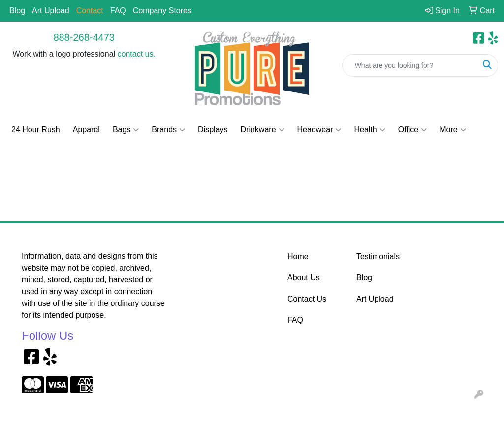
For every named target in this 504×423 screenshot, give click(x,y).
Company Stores (162, 10)
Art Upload (50, 10)
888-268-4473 (84, 37)
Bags (126, 130)
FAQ (118, 10)
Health (369, 130)
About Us (303, 277)
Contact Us (306, 299)
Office (412, 130)
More (453, 130)
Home (298, 256)
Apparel (86, 129)
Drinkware (262, 130)
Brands (168, 130)
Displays (212, 129)
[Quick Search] (409, 65)
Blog (17, 10)
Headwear (319, 130)
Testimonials (378, 256)
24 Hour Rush (35, 129)
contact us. (137, 54)
